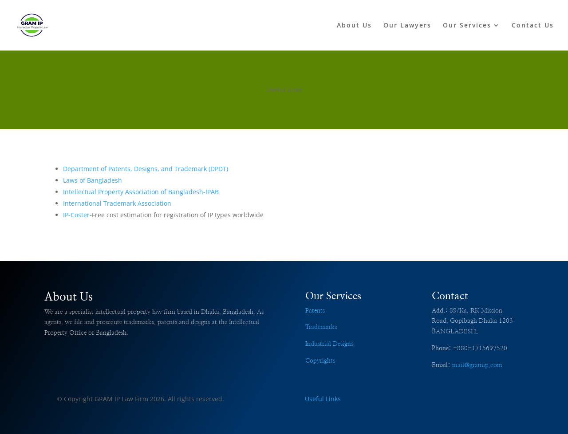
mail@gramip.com (477, 365)
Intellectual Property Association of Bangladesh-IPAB (141, 192)
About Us (354, 25)
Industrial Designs (329, 344)
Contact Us (533, 25)
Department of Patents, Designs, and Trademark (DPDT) (145, 168)
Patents (315, 311)
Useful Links (323, 399)
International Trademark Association (117, 203)
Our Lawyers (407, 25)
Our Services (467, 25)
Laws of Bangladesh (92, 180)
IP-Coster (76, 215)
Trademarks (321, 327)
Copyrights (320, 361)
